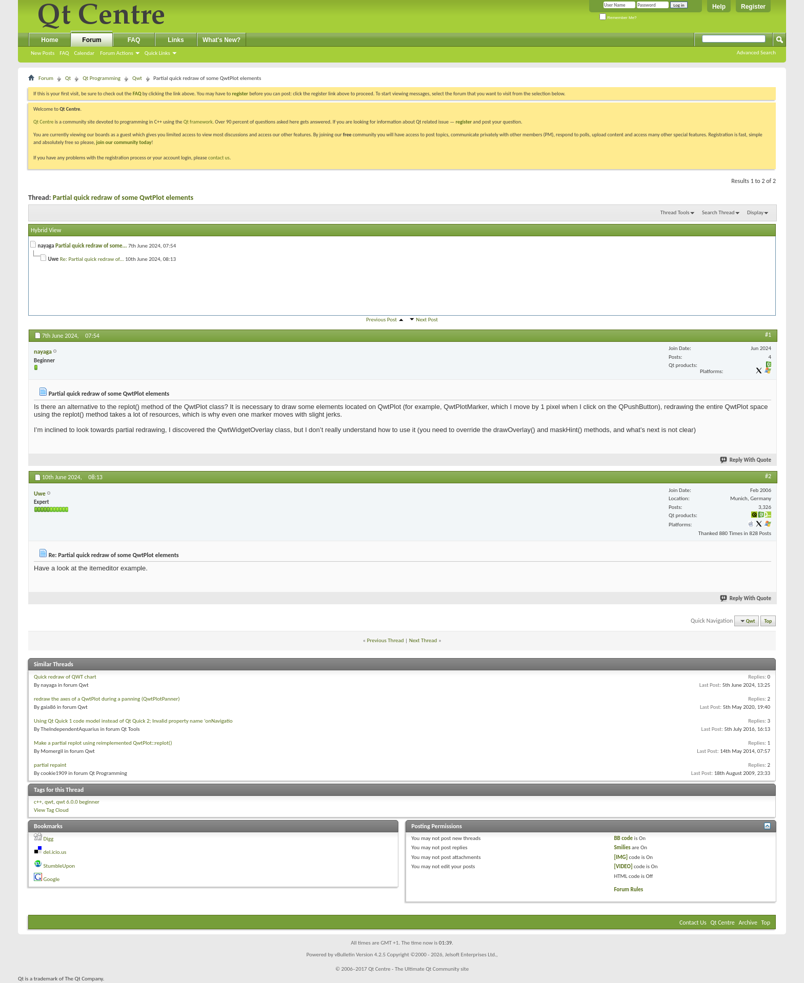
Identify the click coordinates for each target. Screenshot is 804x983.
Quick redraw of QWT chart (65, 676)
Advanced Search (756, 52)
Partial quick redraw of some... (91, 245)
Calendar (84, 53)
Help (719, 6)
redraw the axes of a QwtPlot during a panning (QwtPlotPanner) (107, 698)
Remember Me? (618, 17)
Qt (68, 78)
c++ (38, 801)
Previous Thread (385, 640)
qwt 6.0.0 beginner (77, 801)
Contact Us (693, 922)
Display (755, 212)
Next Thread (423, 640)
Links (176, 40)
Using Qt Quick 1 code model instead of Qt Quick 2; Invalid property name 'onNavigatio (133, 721)
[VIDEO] (623, 866)
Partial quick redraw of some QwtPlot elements (123, 197)
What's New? (221, 40)
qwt (49, 801)
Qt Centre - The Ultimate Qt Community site (418, 969)
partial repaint (50, 765)
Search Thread (718, 212)
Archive (748, 922)
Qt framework (198, 121)
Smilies (622, 847)
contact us (219, 157)
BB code (623, 838)
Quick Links (157, 53)
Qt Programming (101, 78)
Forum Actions (116, 53)
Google (52, 879)
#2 (768, 476)
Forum (91, 40)
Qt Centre (43, 121)
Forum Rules (628, 889)
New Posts (42, 53)
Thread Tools (675, 212)
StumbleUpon (59, 866)
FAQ (64, 53)
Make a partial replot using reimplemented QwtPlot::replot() (103, 743)
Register (753, 6)
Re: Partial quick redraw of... (92, 259)
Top (768, 621)
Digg (49, 838)
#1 (768, 334)
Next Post (427, 319)
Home (49, 40)
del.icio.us (55, 852)
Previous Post (381, 319)
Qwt (137, 78)
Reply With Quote (746, 460)
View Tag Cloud (51, 810)
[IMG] (621, 857)
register (464, 121)
